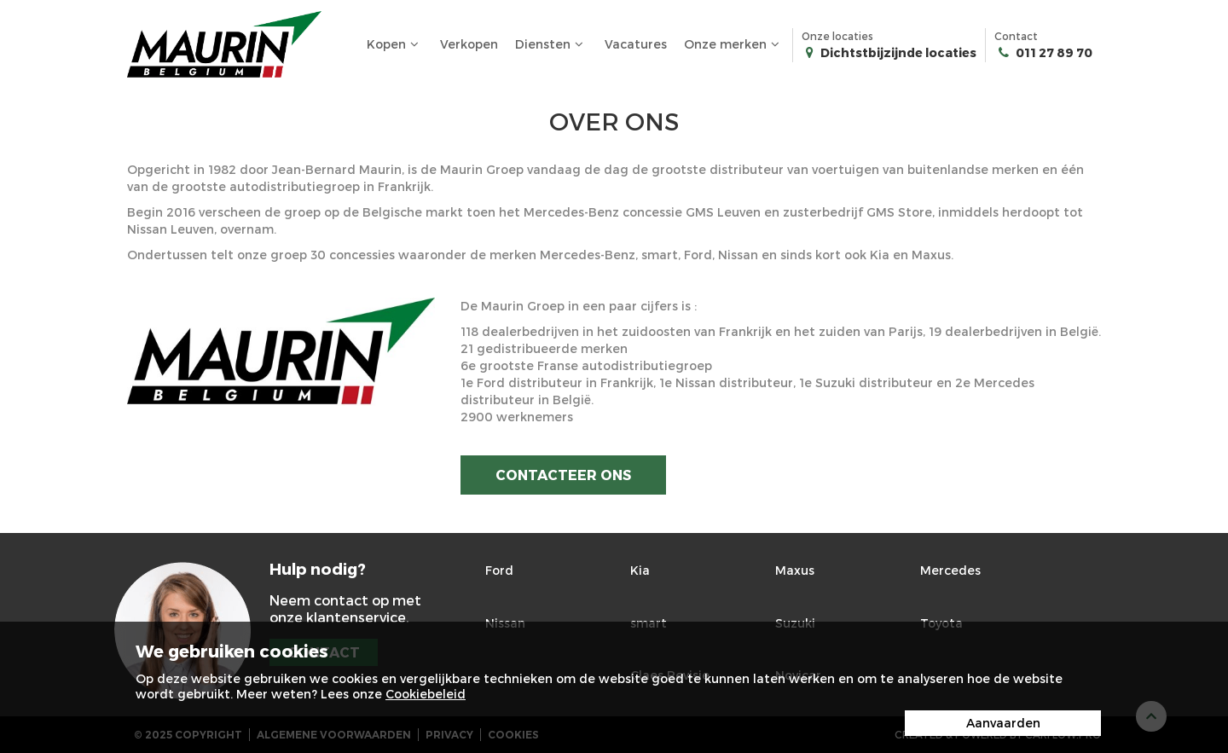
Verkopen (469, 44)
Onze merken (734, 44)
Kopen (395, 44)
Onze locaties (889, 45)
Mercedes (950, 570)
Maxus (794, 570)
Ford (499, 570)
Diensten (551, 44)
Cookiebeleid (425, 693)
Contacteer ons (563, 474)
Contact (1043, 45)
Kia (640, 570)
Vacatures (636, 44)
